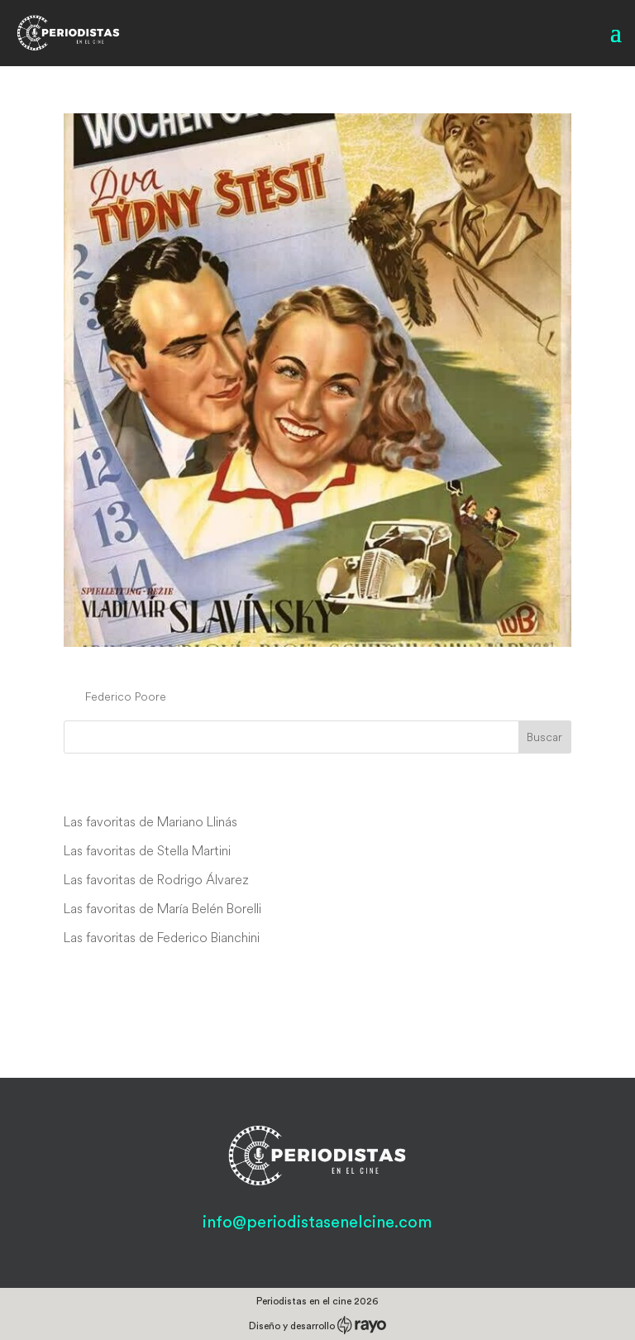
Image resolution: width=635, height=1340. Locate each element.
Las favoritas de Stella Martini (147, 850)
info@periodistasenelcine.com (317, 1222)
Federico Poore (125, 696)
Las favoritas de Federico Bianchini (162, 937)
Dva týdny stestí (148, 665)
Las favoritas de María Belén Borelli (162, 908)
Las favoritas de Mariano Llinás (150, 821)
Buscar (544, 737)
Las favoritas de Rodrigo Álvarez (156, 879)
